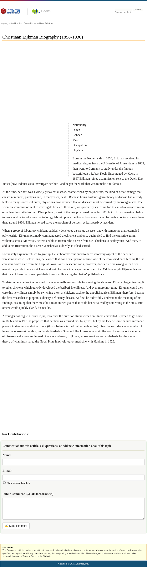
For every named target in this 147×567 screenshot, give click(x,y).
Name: (7, 455)
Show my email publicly (18, 483)
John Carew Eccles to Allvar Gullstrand (36, 23)
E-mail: (8, 470)
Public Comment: (28, 494)
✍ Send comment (16, 525)
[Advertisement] (36, 81)
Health (46, 11)
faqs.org (4, 23)
